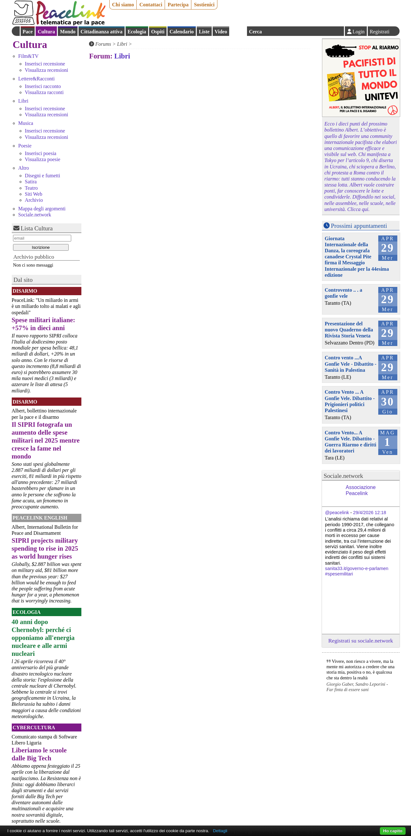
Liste (204, 31)
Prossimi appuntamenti (359, 225)
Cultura (46, 31)
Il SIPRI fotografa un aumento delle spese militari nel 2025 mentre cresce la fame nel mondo (46, 440)
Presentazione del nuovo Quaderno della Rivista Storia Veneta (349, 329)
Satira (31, 181)
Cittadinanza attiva (101, 31)
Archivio (34, 200)
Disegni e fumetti (42, 175)
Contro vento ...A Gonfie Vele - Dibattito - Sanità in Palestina (351, 363)
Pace (28, 31)
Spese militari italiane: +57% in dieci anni (43, 323)
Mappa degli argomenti (41, 208)
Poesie (24, 145)
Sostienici (204, 4)
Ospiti (158, 31)
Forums (103, 44)
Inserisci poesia (40, 153)
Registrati (379, 31)
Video (221, 31)
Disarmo (25, 291)
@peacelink (337, 512)
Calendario (181, 31)
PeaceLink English (40, 517)
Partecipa (178, 4)
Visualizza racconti (44, 92)
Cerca (255, 31)
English (238, 31)
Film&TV (28, 56)
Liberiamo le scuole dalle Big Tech (39, 754)
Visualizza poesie (42, 159)
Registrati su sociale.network (360, 640)
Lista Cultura (37, 228)
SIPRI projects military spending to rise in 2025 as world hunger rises (45, 548)
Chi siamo (123, 4)
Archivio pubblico (33, 257)
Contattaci (150, 4)
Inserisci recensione (45, 63)
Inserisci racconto (43, 86)
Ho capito (392, 830)
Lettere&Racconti (36, 78)
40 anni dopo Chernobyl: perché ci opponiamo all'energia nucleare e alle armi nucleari (43, 637)
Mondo (68, 31)
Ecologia (136, 31)
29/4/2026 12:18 (369, 512)
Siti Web (33, 194)
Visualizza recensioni (46, 70)
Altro (23, 168)
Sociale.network (34, 214)
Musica (25, 123)
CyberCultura (34, 727)
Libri (23, 101)
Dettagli (220, 830)
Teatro (31, 188)
